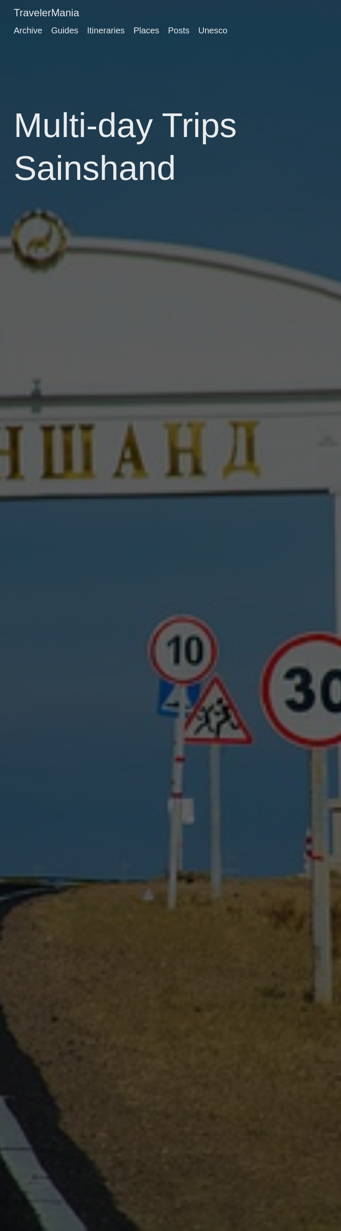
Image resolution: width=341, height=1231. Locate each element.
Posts (179, 30)
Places (146, 30)
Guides (64, 30)
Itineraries (106, 30)
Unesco (212, 30)
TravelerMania (46, 12)
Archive (28, 30)
